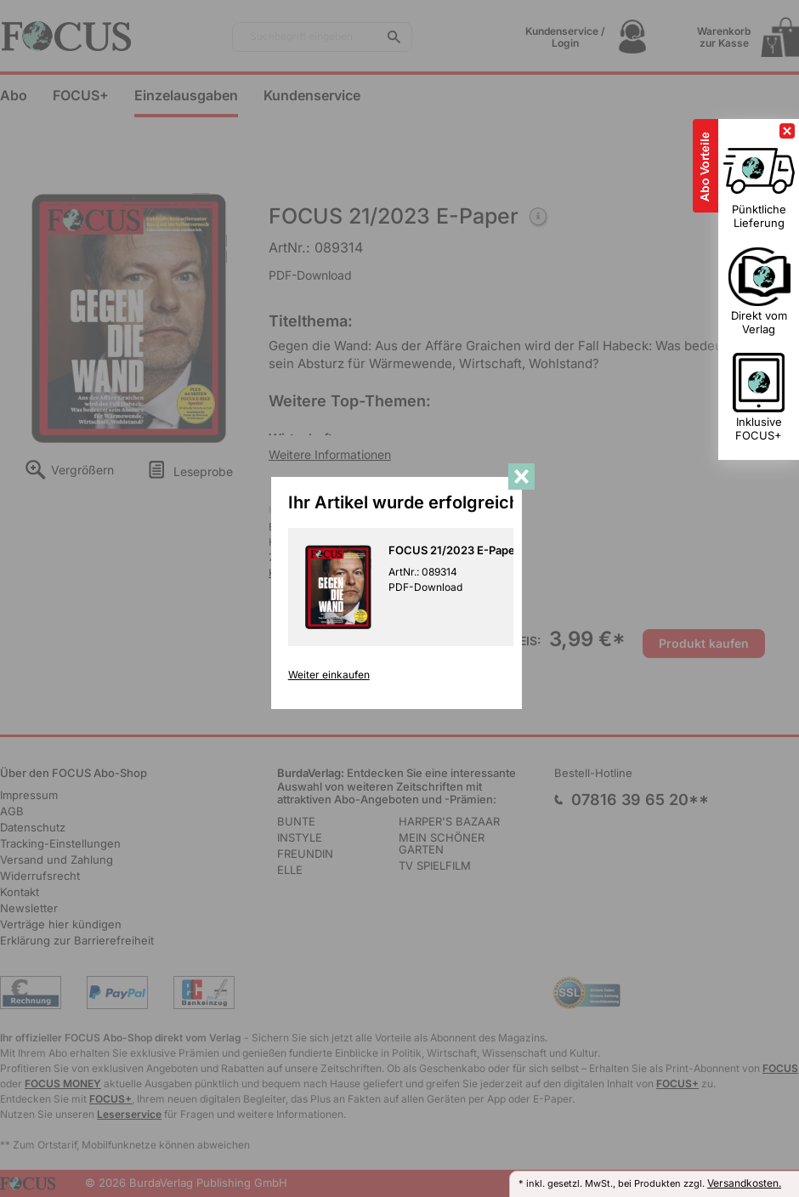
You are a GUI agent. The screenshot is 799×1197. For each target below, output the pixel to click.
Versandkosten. (744, 1183)
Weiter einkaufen (331, 680)
